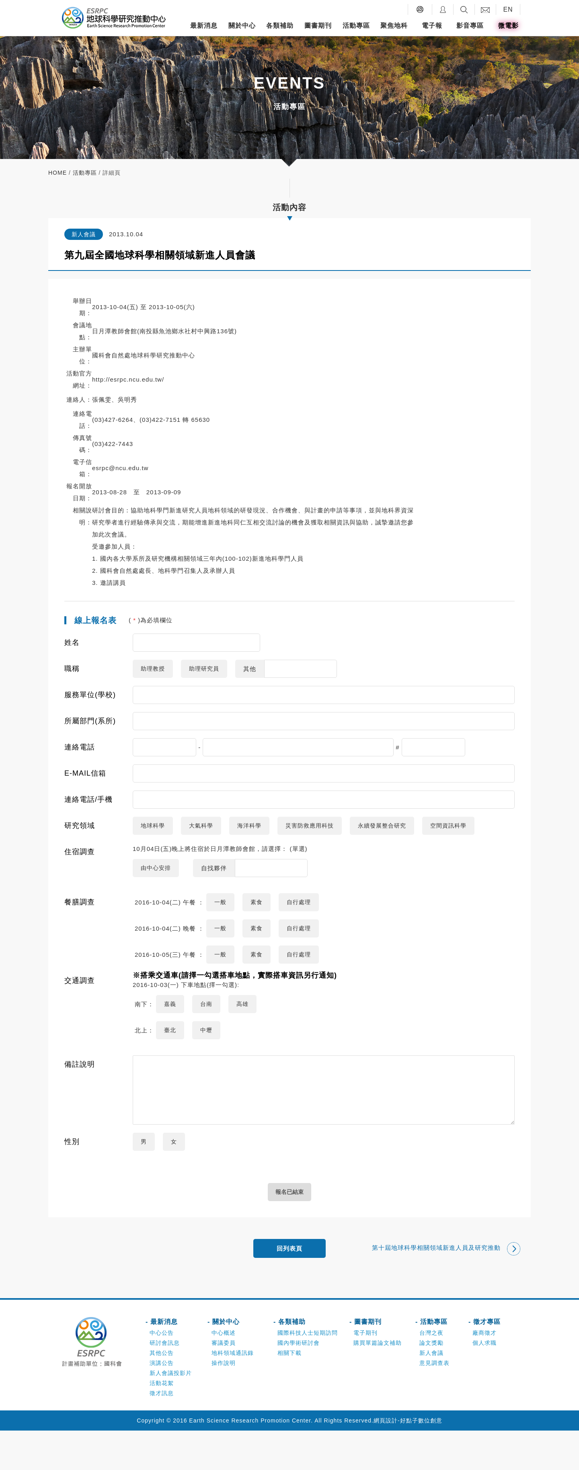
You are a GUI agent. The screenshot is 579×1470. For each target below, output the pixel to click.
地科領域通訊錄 (232, 1392)
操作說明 (223, 1402)
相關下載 (289, 1392)
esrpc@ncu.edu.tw (120, 468)
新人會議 (431, 1392)
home (57, 172)
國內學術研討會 (298, 1382)
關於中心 (242, 25)
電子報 (432, 25)
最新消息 (204, 25)
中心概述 (223, 1372)
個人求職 (484, 1382)
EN (508, 9)
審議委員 (223, 1382)
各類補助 (280, 25)
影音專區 (470, 25)
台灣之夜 (431, 1372)
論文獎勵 (431, 1382)
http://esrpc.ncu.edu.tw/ (128, 379)
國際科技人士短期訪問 (307, 1372)
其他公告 (162, 1392)
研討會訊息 (165, 1382)
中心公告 (162, 1372)
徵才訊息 (162, 1432)
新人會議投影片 (171, 1412)
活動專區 (356, 25)
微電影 (508, 25)
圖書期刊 (318, 25)
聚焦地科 (394, 25)
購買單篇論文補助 (377, 1382)
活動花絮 (162, 1422)
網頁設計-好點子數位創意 (408, 1460)
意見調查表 (434, 1402)
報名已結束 (290, 1229)
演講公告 (162, 1402)
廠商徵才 (484, 1372)
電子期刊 (365, 1372)
